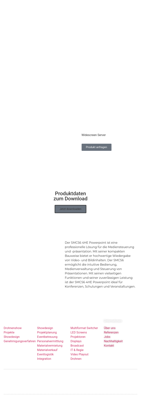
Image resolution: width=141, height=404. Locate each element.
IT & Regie (77, 342)
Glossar (57, 376)
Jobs (107, 329)
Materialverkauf (47, 342)
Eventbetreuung (47, 329)
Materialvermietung (50, 337)
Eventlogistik (45, 346)
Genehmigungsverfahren (20, 333)
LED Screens (79, 324)
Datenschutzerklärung (34, 376)
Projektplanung (47, 324)
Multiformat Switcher (84, 320)
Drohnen (76, 351)
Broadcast (77, 337)
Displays (76, 333)
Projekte (9, 324)
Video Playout (80, 346)
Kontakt (109, 337)
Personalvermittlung (50, 333)
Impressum (10, 376)
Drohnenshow (13, 320)
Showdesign (12, 329)
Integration (44, 351)
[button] (70, 201)
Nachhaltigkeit (113, 333)
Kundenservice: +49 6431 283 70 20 (114, 376)
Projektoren (78, 329)
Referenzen (111, 324)
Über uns (110, 320)
